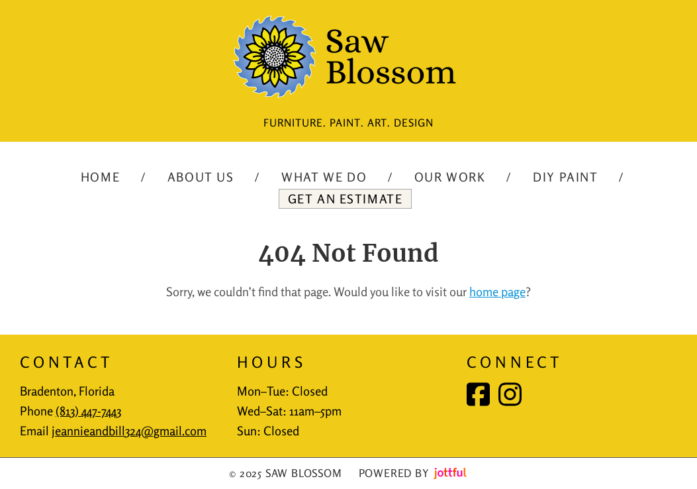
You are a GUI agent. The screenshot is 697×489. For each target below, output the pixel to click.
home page (497, 291)
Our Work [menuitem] (450, 177)
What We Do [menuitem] (324, 177)
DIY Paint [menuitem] (565, 177)
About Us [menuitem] (200, 177)
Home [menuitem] (100, 177)
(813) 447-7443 (88, 411)
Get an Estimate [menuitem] (345, 198)
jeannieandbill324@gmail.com (129, 430)
